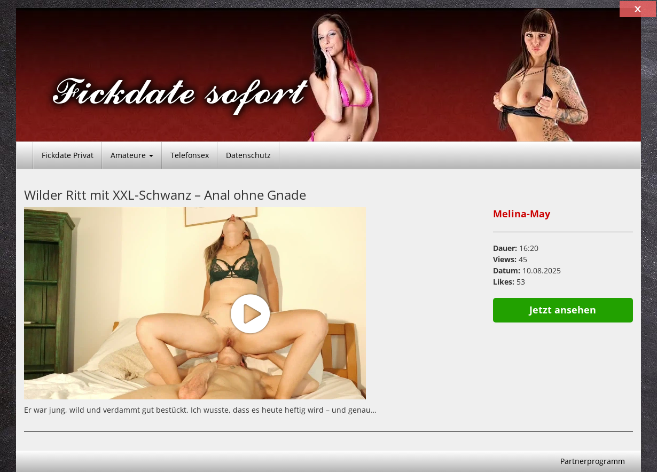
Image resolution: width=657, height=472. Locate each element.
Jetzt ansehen (562, 309)
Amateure (132, 155)
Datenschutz (248, 155)
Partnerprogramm (592, 461)
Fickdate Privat (67, 155)
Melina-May (521, 213)
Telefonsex (189, 155)
